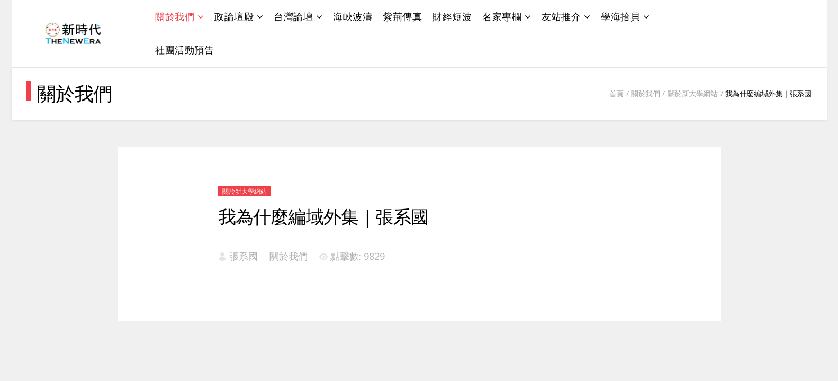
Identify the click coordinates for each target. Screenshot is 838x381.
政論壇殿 (234, 16)
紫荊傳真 (402, 16)
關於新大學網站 (693, 93)
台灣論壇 (293, 16)
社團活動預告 (184, 49)
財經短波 (452, 16)
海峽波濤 (352, 16)
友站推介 (561, 16)
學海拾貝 (620, 16)
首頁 (616, 93)
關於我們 (174, 16)
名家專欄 (501, 16)
